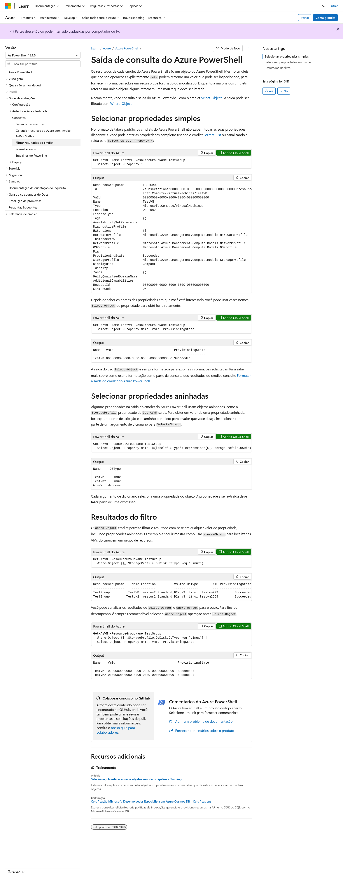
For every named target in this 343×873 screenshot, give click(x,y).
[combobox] (42, 55)
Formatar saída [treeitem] (26, 149)
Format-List (212, 134)
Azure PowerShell (126, 48)
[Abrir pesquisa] (323, 6)
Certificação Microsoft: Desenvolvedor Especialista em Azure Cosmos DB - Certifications (151, 801)
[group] (171, 237)
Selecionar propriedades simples (287, 56)
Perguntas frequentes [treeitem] (23, 207)
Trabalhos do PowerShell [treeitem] (32, 155)
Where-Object (121, 103)
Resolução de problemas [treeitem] (25, 201)
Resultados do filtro (277, 68)
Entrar (334, 6)
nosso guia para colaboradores (115, 730)
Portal (305, 18)
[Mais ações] (248, 48)
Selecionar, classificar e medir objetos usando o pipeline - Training (136, 779)
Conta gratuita (325, 18)
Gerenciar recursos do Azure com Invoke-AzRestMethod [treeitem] (44, 133)
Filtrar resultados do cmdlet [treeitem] (34, 142)
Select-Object (211, 97)
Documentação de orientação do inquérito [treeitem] (37, 188)
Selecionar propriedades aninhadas (288, 62)
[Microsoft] (8, 6)
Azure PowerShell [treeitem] (20, 72)
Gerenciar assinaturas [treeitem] (30, 124)
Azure (107, 48)
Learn (94, 48)
